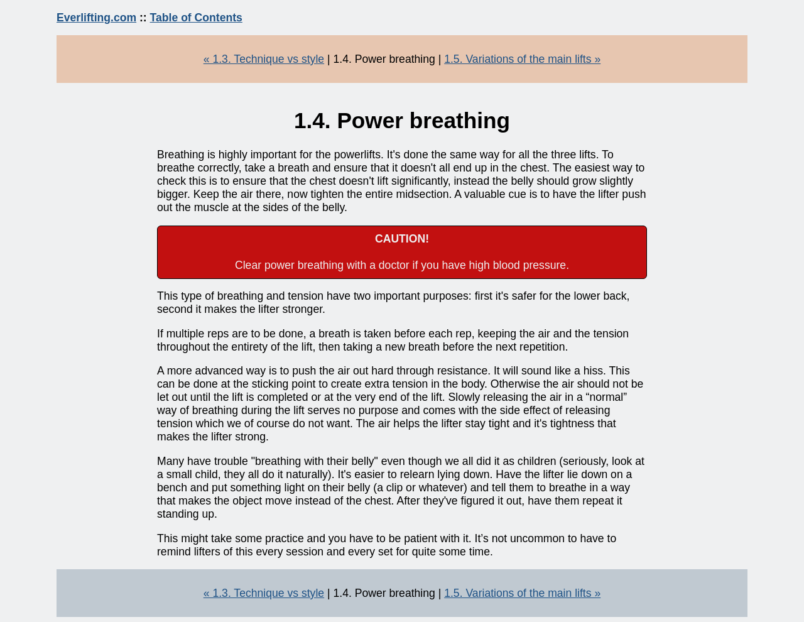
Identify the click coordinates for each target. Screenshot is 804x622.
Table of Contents (196, 17)
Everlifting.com (96, 17)
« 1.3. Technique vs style (264, 59)
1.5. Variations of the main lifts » (522, 59)
